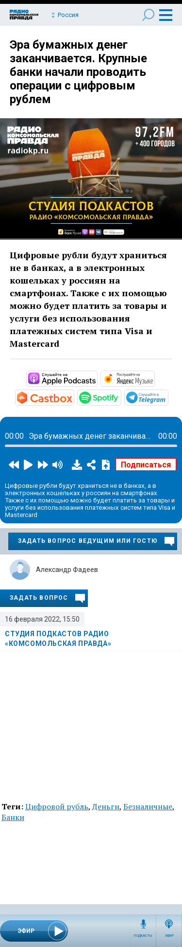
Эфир (169, 936)
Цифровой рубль (56, 806)
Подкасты (143, 936)
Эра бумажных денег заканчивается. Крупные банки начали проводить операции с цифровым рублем (78, 72)
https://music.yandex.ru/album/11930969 (154, 378)
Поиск (148, 15)
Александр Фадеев (67, 569)
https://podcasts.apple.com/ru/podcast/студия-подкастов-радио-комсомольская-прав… (97, 378)
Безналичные (147, 806)
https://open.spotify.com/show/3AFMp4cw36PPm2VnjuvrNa (120, 397)
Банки (12, 817)
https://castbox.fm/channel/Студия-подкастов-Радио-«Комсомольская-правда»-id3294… (73, 397)
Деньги (105, 806)
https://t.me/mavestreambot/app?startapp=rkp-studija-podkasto (167, 397)
